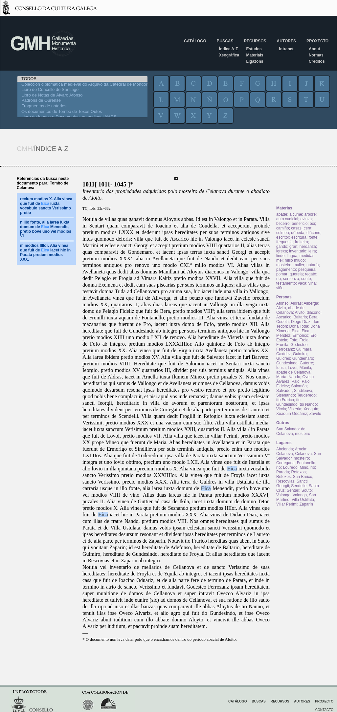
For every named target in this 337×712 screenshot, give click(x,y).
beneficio (299, 223)
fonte (313, 237)
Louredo (290, 467)
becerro (283, 223)
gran (293, 246)
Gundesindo (287, 363)
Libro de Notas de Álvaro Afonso (82, 95)
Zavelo (315, 413)
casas (296, 228)
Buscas (225, 41)
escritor (282, 237)
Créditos (317, 61)
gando (281, 246)
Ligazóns (254, 61)
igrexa (281, 251)
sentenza (291, 278)
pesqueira (307, 269)
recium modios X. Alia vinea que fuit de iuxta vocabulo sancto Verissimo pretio (46, 206)
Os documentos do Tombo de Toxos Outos (82, 112)
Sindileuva (303, 390)
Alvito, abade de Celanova (290, 310)
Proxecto (317, 41)
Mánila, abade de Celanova (294, 370)
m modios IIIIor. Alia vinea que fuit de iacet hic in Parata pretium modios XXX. (45, 252)
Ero (313, 335)
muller (299, 265)
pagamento (286, 269)
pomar (281, 274)
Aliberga (310, 303)
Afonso (282, 303)
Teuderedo (306, 395)
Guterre (306, 363)
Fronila (282, 344)
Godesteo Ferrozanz (291, 347)
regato (310, 274)
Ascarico (283, 317)
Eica (232, 468)
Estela (281, 340)
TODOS (82, 79)
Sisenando (285, 395)
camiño (282, 228)
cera (307, 228)
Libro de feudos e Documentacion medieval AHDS (82, 117)
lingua (292, 255)
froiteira (301, 242)
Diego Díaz (300, 321)
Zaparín (306, 504)
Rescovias (285, 481)
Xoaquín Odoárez (291, 413)
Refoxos (298, 472)
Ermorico (300, 335)
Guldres (283, 358)
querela (296, 274)
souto (306, 278)
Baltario (300, 317)
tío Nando (308, 404)
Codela (282, 321)
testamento (286, 283)
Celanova (284, 453)
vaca (302, 283)
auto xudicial (287, 219)
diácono (313, 232)
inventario (297, 251)
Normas (316, 55)
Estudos (253, 49)
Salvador (284, 390)
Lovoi (292, 367)
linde (280, 255)
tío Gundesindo (288, 402)
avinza (306, 219)
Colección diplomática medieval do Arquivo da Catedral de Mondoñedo (82, 84)
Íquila (281, 367)
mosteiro (283, 265)
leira (312, 251)
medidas (307, 255)
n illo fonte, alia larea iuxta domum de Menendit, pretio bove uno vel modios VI (45, 229)
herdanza (308, 246)
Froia (304, 340)
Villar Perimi (286, 504)
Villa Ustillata (303, 499)
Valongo (283, 495)
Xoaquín (310, 409)
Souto (307, 490)
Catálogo (195, 41)
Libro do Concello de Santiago (82, 90)
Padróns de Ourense (82, 100)
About (314, 49)
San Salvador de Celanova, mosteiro (293, 431)
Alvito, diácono (308, 312)
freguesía (284, 242)
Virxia (281, 409)
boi (312, 223)
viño (279, 288)
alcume (295, 214)
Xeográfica (229, 55)
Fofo (293, 340)
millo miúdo (295, 260)
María (281, 377)
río (278, 278)
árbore (310, 214)
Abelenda (284, 449)
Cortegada (285, 463)
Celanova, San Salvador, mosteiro (298, 456)
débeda (297, 232)
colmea (282, 232)
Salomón (298, 386)
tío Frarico (285, 400)
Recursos (255, 41)
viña (312, 283)
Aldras (296, 303)
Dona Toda (298, 326)
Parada (282, 472)
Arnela (300, 449)
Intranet (286, 49)
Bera (313, 317)
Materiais (254, 55)
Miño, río (307, 467)
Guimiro (300, 354)
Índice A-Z (228, 49)
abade (281, 214)
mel (279, 260)
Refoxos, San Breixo (294, 476)
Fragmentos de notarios (82, 106)
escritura (298, 237)
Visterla (294, 409)
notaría (312, 265)
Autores (286, 41)
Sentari (293, 490)
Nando (294, 377)
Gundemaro (302, 358)
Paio (296, 381)
